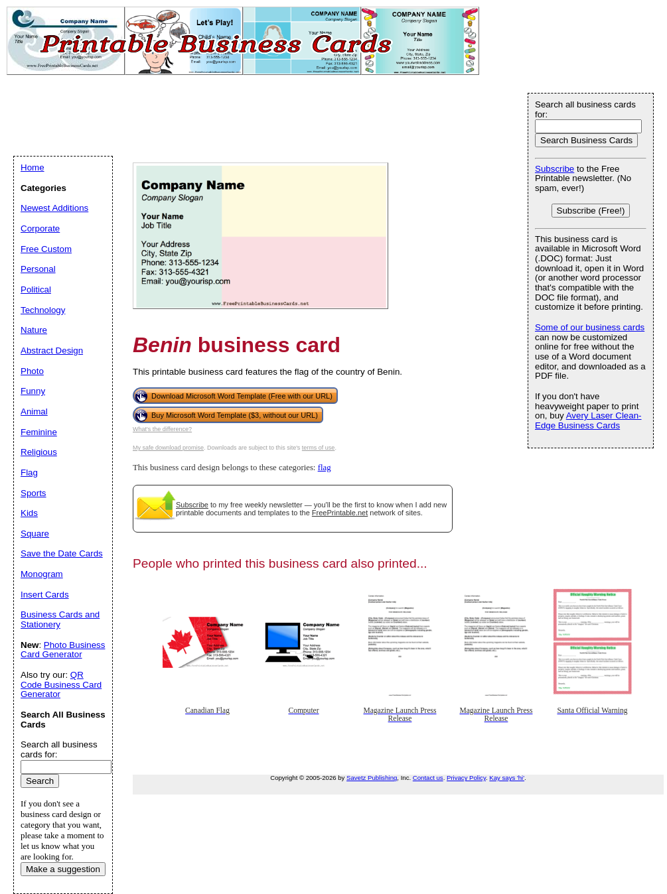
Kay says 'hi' (506, 777)
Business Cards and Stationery (60, 619)
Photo (32, 371)
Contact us (428, 777)
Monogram (42, 574)
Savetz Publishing (371, 777)
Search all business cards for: (585, 109)
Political (36, 289)
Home (32, 167)
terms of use (318, 447)
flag (324, 467)
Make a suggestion (63, 869)
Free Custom (46, 249)
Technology (43, 310)
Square (35, 534)
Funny (33, 391)
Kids (29, 513)
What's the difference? (162, 429)
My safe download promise (168, 447)
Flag (29, 473)
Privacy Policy (466, 777)
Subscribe (192, 505)
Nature (34, 330)
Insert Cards (45, 595)
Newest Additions (54, 208)
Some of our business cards (589, 327)
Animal (34, 411)
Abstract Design (52, 350)
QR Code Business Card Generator (61, 684)
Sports (33, 493)
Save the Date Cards (62, 553)
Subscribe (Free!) (591, 211)
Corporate (40, 228)
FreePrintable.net (340, 513)
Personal (38, 269)
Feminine (39, 432)
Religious (39, 452)
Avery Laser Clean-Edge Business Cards (588, 420)
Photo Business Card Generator (63, 650)
